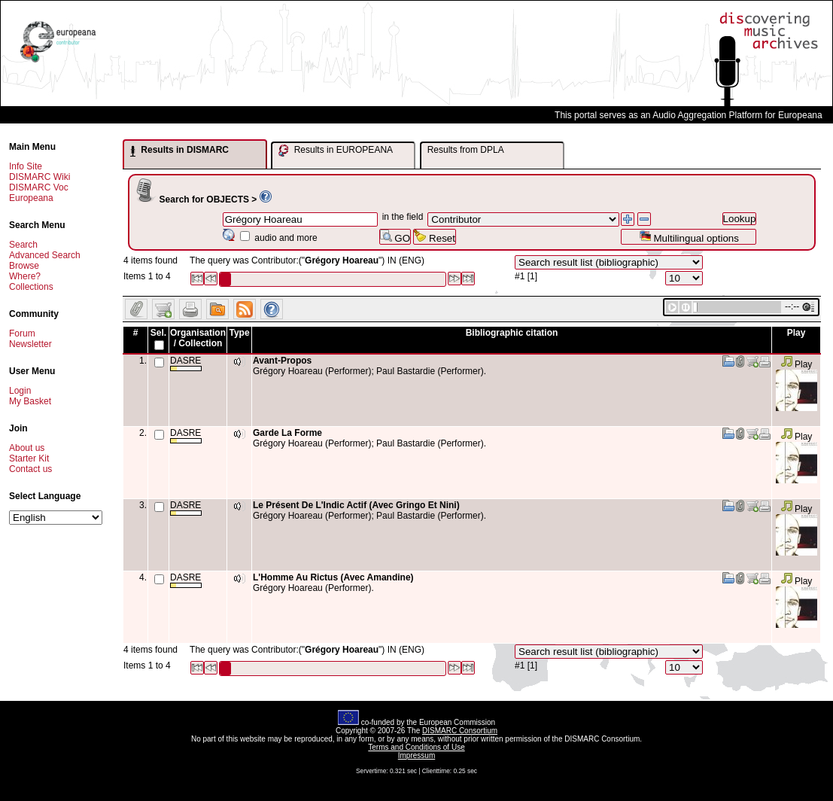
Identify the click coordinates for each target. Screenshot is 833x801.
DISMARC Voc (38, 187)
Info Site (25, 166)
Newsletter (30, 344)
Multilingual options (689, 237)
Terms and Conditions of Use (416, 747)
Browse (24, 265)
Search (23, 244)
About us (26, 448)
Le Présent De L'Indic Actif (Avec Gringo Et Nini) (356, 505)
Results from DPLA (465, 150)
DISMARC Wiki (39, 177)
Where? (25, 276)
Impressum (416, 755)
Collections (31, 287)
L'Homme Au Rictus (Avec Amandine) (333, 577)
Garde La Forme (287, 433)
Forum (22, 333)
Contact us (30, 469)
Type (239, 332)
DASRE (186, 363)
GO (395, 237)
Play (796, 364)
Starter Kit (29, 458)
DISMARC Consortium (459, 730)
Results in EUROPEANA (335, 151)
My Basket (30, 401)
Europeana (31, 198)
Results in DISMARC (179, 151)
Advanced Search (45, 255)
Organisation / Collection (198, 338)
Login (20, 390)
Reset (434, 237)
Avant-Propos (282, 360)
